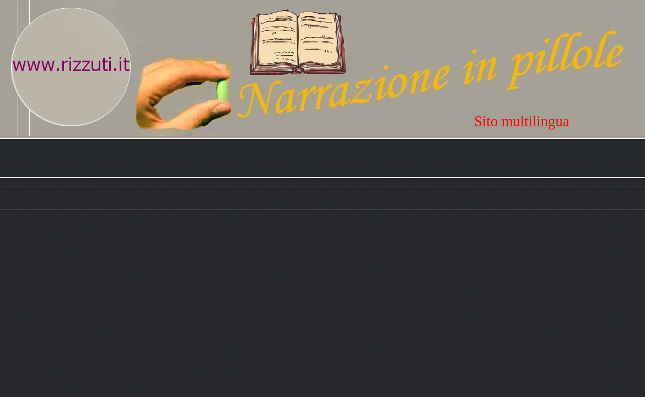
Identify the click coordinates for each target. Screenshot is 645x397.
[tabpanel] (559, 121)
